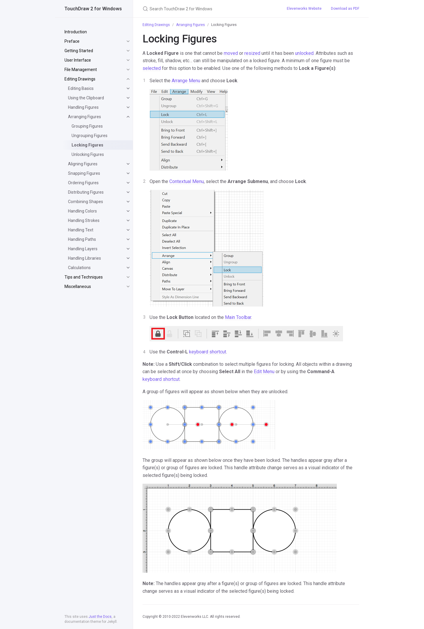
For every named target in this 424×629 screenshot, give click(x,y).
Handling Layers (82, 248)
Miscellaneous (77, 286)
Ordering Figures (83, 182)
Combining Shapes (85, 201)
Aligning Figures (82, 164)
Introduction (75, 31)
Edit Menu (264, 371)
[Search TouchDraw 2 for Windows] (207, 8)
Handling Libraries (84, 258)
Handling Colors (82, 211)
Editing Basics (81, 88)
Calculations (79, 267)
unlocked (304, 53)
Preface (72, 41)
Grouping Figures (87, 126)
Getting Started (78, 50)
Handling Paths (82, 239)
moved (231, 53)
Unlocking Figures (88, 154)
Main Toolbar (238, 317)
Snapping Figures (84, 173)
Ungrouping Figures (89, 135)
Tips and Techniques (83, 277)
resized (252, 53)
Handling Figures (83, 107)
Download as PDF (345, 8)
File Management (80, 69)
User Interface (77, 60)
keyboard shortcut (207, 352)
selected (152, 68)
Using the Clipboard (86, 97)
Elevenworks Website (304, 8)
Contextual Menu (186, 181)
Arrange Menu (186, 80)
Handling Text (80, 230)
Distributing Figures (86, 192)
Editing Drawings (79, 79)
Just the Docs (100, 617)
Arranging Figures (84, 116)
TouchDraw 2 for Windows (93, 8)
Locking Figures (87, 145)
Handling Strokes (84, 220)
